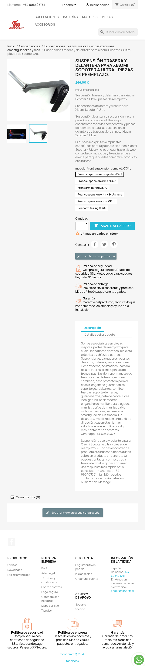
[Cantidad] (79, 226)
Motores (90, 17)
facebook (72, 661)
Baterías (70, 17)
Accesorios (45, 24)
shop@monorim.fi (122, 591)
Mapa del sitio (50, 605)
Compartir (94, 244)
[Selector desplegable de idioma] (70, 5)
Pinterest (114, 244)
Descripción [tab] (92, 328)
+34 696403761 (34, 5)
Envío (44, 568)
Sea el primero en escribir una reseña (72, 513)
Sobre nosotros (51, 587)
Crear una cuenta (86, 578)
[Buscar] (118, 32)
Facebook (11, 542)
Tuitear (104, 244)
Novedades (14, 570)
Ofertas (12, 565)
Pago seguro (49, 592)
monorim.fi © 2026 (72, 654)
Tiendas (46, 610)
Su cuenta (84, 558)
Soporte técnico (80, 607)
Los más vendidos (18, 575)
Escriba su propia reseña (96, 256)
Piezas (107, 17)
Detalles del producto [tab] (99, 335)
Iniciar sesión (83, 574)
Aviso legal (48, 573)
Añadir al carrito (112, 225)
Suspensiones (47, 17)
